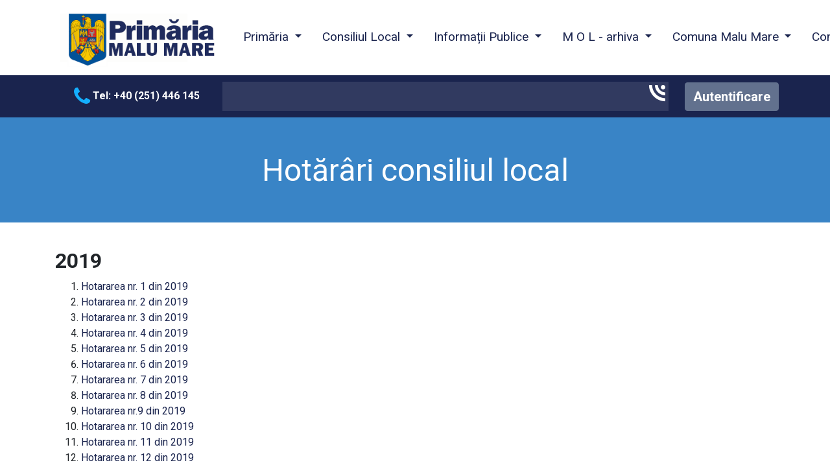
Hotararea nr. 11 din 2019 (137, 442)
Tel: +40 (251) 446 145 (137, 96)
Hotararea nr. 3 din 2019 (134, 317)
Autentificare (731, 96)
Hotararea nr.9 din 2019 (133, 411)
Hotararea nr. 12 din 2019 (137, 457)
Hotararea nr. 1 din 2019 (134, 286)
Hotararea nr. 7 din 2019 (134, 380)
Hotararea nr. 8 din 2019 (134, 395)
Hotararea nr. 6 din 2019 (134, 364)
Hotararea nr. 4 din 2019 (134, 333)
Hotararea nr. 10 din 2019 (137, 426)
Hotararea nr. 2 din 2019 (134, 302)
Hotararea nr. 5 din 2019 (134, 348)
